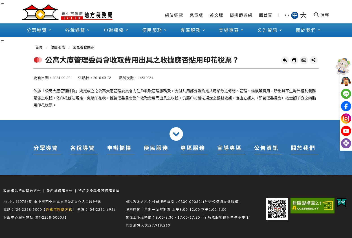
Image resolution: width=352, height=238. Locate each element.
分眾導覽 (37, 30)
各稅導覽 (75, 30)
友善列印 (294, 60)
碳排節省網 (241, 15)
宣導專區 (229, 30)
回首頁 (266, 15)
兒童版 (196, 15)
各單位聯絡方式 (59, 209)
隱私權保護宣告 (59, 191)
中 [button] (295, 15)
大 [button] (303, 15)
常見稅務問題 (83, 47)
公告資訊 (267, 30)
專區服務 (190, 30)
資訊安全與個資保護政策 (99, 191)
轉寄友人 (304, 60)
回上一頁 (285, 60)
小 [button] (287, 15)
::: (2, 4)
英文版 (216, 15)
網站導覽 (174, 15)
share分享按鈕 (314, 60)
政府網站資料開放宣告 (22, 191)
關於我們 (306, 30)
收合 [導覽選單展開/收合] (176, 134)
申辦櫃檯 (114, 30)
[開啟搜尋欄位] (321, 14)
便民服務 (152, 30)
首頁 (39, 47)
